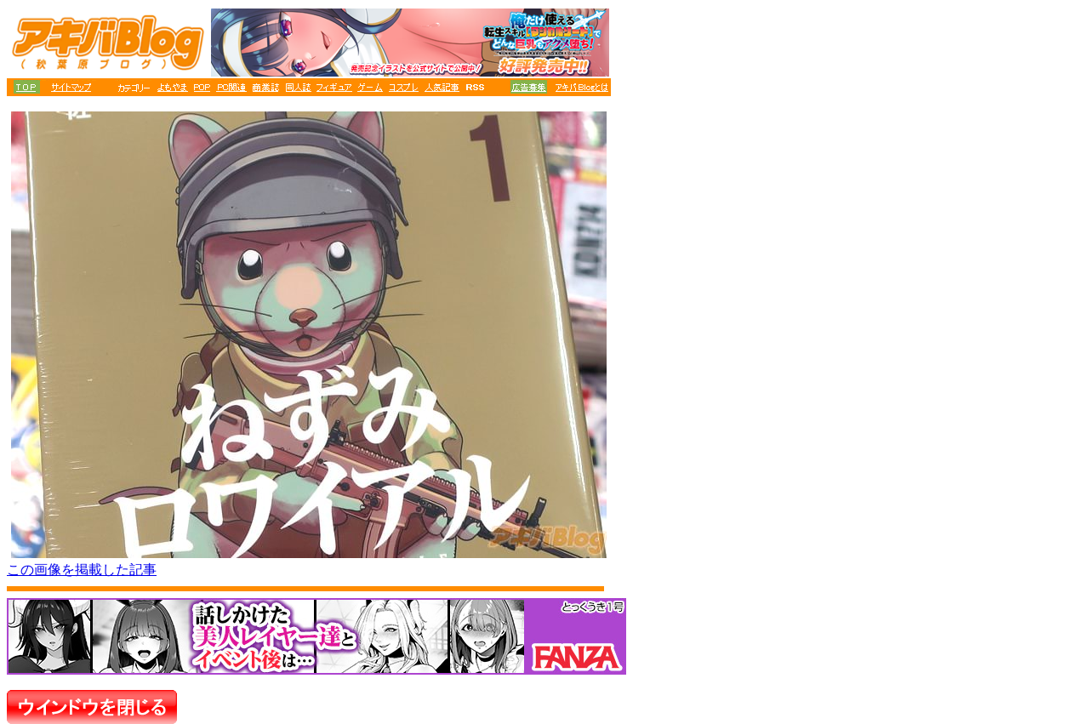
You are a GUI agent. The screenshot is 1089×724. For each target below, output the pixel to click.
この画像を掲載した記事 (82, 569)
